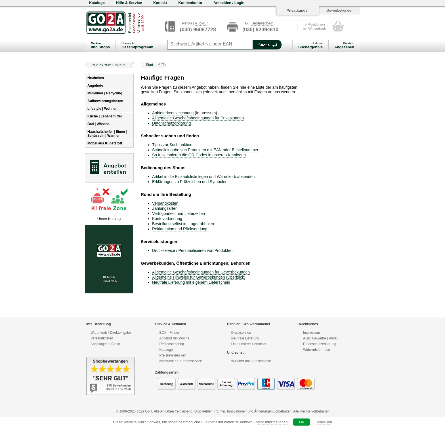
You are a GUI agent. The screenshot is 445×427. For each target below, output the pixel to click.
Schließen (324, 422)
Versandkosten (165, 203)
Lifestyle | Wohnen (102, 109)
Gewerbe (319, 338)
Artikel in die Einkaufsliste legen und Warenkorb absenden (203, 176)
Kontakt (160, 3)
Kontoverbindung (167, 218)
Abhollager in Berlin (105, 344)
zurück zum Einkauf (109, 65)
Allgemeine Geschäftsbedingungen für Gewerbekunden (201, 272)
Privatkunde (296, 10)
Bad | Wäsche (98, 124)
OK (301, 422)
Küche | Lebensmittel (104, 116)
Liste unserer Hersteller (248, 344)
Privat (333, 338)
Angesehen (344, 45)
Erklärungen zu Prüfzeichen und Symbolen (189, 181)
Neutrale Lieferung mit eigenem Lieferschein (191, 282)
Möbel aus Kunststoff (104, 143)
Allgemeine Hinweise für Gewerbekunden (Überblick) (198, 277)
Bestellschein (262, 23)
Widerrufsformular (316, 350)
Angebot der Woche (174, 338)
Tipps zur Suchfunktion (172, 144)
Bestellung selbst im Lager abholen (183, 223)
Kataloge (97, 3)
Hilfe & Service (129, 3)
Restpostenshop (171, 344)
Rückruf (201, 23)
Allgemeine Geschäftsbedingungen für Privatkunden (198, 118)
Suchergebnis (310, 45)
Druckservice (241, 333)
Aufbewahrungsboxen (105, 101)
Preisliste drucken (172, 355)
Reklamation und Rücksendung (179, 229)
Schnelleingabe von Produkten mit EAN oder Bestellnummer (205, 150)
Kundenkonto (190, 3)
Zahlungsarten (165, 208)
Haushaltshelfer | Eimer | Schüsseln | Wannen (107, 134)
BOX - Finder (169, 333)
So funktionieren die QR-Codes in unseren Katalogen (199, 155)
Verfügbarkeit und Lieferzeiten (178, 213)
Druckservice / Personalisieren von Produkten (192, 250)
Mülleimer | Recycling (104, 93)
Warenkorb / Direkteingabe (111, 333)
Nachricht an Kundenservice (180, 361)
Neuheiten (95, 78)
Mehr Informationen (272, 422)
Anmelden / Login (228, 3)
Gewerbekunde (338, 10)
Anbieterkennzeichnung (173, 113)
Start (149, 65)
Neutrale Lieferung (245, 338)
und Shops (100, 45)
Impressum (311, 333)
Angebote (95, 86)
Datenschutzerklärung (171, 123)
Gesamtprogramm (137, 45)
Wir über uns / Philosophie (251, 361)
